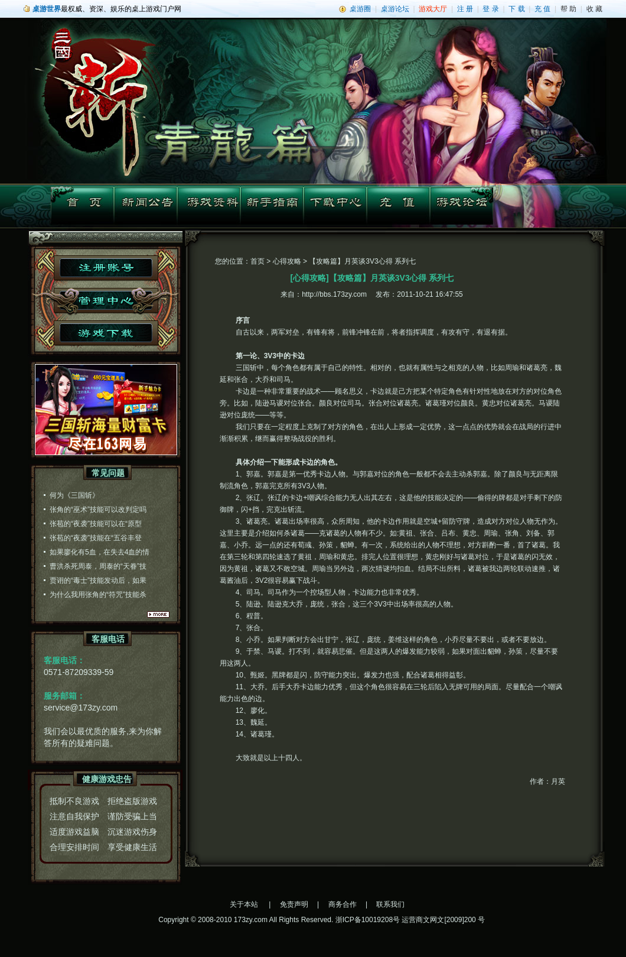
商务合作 (342, 904)
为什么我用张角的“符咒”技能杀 (98, 595)
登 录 (490, 9)
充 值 (542, 9)
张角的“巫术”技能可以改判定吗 (98, 509)
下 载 (516, 9)
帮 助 (568, 9)
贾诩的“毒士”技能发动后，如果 (98, 580)
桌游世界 (46, 9)
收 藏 (594, 9)
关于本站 (244, 904)
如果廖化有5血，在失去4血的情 (99, 552)
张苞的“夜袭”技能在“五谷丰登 (96, 538)
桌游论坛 (395, 9)
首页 (257, 261)
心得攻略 (287, 261)
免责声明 (294, 904)
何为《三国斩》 (74, 495)
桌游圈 (360, 9)
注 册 (465, 9)
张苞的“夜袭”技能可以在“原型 (96, 524)
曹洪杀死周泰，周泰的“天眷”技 (98, 566)
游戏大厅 (433, 9)
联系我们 (390, 904)
